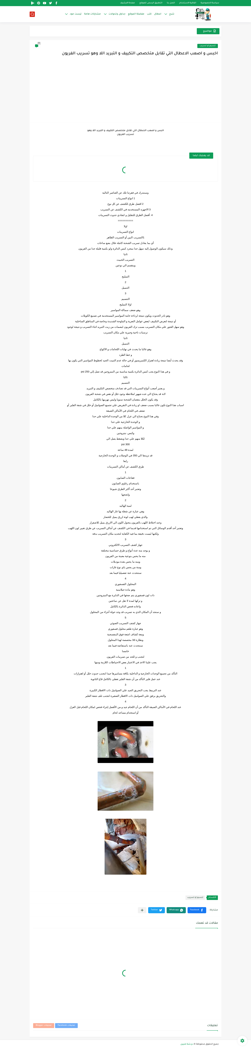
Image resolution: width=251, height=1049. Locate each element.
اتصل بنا (171, 3)
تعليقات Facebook (66, 1025)
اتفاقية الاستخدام (187, 3)
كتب (149, 14)
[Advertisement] (125, 92)
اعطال (157, 14)
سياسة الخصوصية (210, 3)
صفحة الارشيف (127, 3)
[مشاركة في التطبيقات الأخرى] (142, 910)
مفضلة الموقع (136, 14)
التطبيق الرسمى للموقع (150, 3)
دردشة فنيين (186, 1044)
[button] (197, 910)
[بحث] (32, 14)
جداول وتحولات (117, 14)
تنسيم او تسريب (208, 46)
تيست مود (76, 14)
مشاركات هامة (92, 14)
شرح (171, 14)
